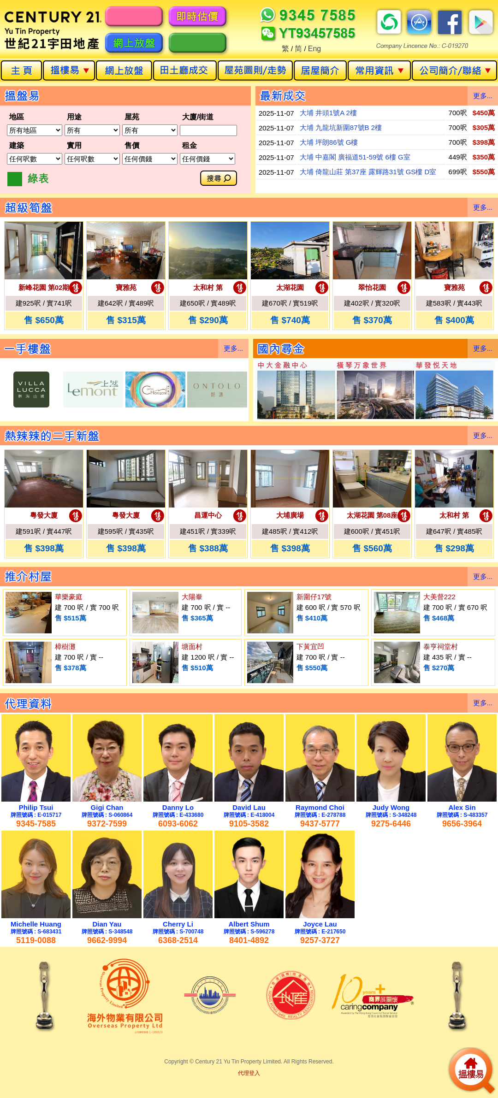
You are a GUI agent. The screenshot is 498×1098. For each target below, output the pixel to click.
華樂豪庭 (69, 597)
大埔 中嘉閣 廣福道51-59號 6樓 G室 (355, 157)
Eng (314, 49)
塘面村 (192, 646)
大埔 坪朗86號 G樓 (329, 142)
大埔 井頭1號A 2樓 (328, 113)
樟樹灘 (65, 646)
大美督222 (439, 597)
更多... (483, 96)
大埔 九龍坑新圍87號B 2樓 (341, 127)
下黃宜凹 (310, 646)
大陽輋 (192, 597)
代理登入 (249, 1073)
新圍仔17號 (314, 597)
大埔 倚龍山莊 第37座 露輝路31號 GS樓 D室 (368, 172)
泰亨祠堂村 (440, 646)
